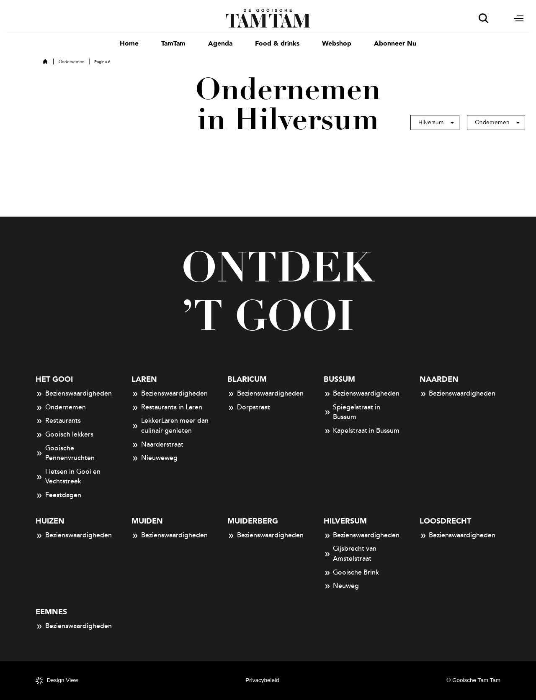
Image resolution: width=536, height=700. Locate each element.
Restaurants (58, 421)
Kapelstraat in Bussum (362, 431)
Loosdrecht (445, 521)
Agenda (220, 43)
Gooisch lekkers (64, 435)
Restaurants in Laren (166, 408)
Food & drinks (277, 43)
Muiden (147, 521)
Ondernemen (72, 62)
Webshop (336, 43)
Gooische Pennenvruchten (65, 453)
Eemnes (51, 612)
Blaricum (247, 379)
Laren (144, 379)
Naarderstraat (157, 445)
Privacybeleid (262, 680)
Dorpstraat (248, 408)
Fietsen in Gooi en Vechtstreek (68, 477)
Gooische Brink (351, 573)
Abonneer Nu (395, 43)
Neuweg (341, 586)
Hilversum (345, 521)
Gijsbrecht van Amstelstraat (350, 553)
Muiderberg (252, 521)
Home (129, 43)
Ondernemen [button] (492, 122)
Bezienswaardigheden (74, 394)
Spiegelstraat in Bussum (352, 412)
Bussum (339, 379)
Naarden (439, 379)
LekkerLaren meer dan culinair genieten (170, 425)
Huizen (50, 521)
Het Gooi (54, 379)
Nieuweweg (154, 458)
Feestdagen (58, 496)
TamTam (173, 43)
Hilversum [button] (431, 122)
